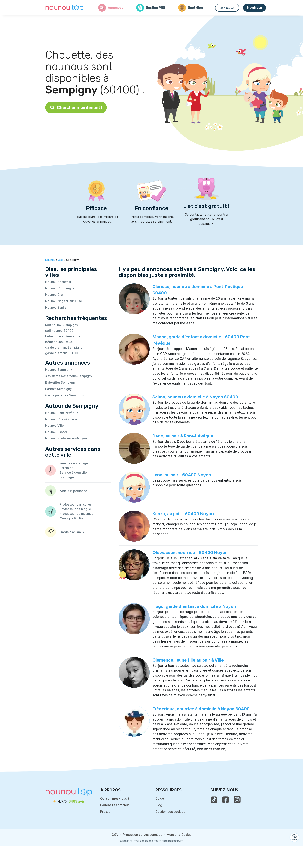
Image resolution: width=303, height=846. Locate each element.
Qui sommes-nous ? (114, 798)
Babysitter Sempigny (60, 382)
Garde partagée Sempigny (64, 395)
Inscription (254, 7)
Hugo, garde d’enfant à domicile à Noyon (194, 606)
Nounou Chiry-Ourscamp (63, 419)
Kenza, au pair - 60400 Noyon (183, 513)
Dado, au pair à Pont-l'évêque (182, 435)
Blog (158, 805)
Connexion (227, 7)
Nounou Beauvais (58, 282)
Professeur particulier (75, 504)
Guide (159, 798)
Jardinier (66, 468)
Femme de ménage (74, 463)
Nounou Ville (54, 425)
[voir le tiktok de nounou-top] (213, 799)
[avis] (69, 801)
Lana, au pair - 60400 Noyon (181, 474)
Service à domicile (73, 472)
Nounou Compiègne (60, 288)
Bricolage (67, 477)
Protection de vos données (142, 835)
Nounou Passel (56, 432)
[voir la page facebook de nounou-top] (225, 799)
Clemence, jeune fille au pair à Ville (188, 660)
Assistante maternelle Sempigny (68, 376)
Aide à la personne (73, 491)
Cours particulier (72, 518)
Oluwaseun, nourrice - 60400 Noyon (190, 552)
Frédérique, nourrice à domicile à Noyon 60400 (201, 708)
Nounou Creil (54, 295)
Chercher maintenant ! (76, 107)
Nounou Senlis (55, 307)
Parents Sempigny (58, 389)
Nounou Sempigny (58, 370)
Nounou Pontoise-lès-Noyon (66, 438)
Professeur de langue (75, 509)
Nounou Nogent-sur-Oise (63, 301)
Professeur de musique (77, 514)
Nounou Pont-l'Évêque (61, 413)
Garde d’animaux (72, 532)
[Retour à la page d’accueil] (64, 7)
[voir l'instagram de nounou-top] (237, 799)
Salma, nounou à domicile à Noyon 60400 (195, 396)
